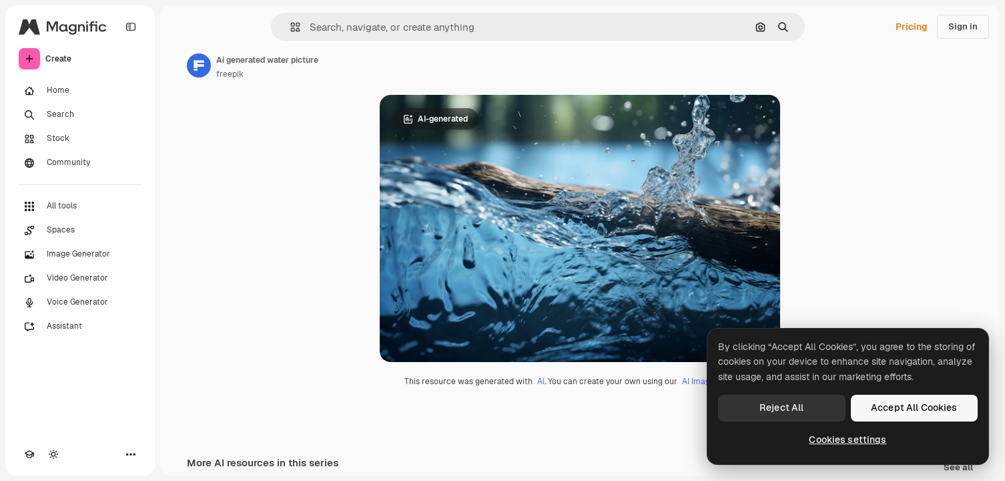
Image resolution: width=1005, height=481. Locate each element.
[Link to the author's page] (199, 65)
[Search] (80, 115)
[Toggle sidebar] (130, 26)
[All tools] (80, 206)
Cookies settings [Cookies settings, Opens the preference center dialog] (847, 440)
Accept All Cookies (914, 408)
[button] (290, 27)
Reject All (781, 408)
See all (958, 468)
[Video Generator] (80, 278)
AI (541, 381)
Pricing (912, 27)
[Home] (80, 91)
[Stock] (80, 139)
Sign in (963, 26)
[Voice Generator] (80, 302)
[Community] (80, 163)
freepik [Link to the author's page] (230, 74)
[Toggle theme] (53, 454)
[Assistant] (80, 326)
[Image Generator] (80, 254)
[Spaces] (80, 230)
